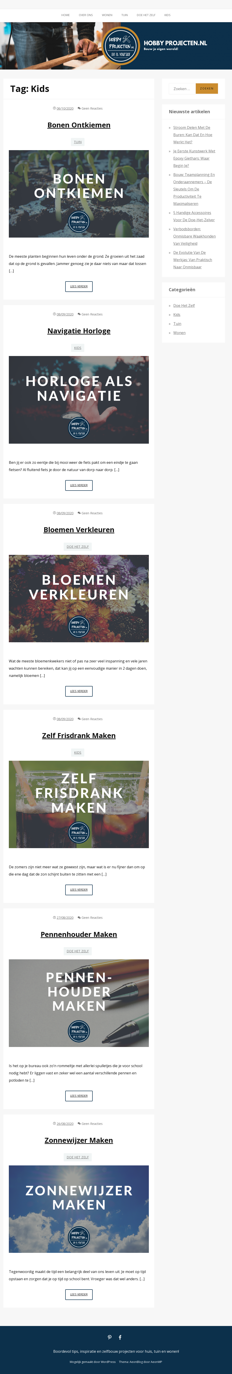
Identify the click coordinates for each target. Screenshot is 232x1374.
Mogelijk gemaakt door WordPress (93, 1362)
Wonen (107, 15)
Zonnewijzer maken (79, 1140)
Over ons (86, 15)
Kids (167, 15)
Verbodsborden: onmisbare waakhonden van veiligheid (194, 236)
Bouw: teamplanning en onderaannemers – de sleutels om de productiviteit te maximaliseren (194, 189)
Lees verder (81, 288)
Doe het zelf (146, 15)
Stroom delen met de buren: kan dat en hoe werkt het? (192, 134)
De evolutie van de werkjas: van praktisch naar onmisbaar (192, 260)
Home (65, 15)
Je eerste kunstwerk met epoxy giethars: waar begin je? (194, 158)
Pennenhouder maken (79, 934)
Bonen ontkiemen (79, 125)
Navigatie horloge (79, 330)
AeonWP (156, 1362)
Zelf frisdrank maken (79, 735)
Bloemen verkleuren (79, 529)
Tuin (124, 15)
